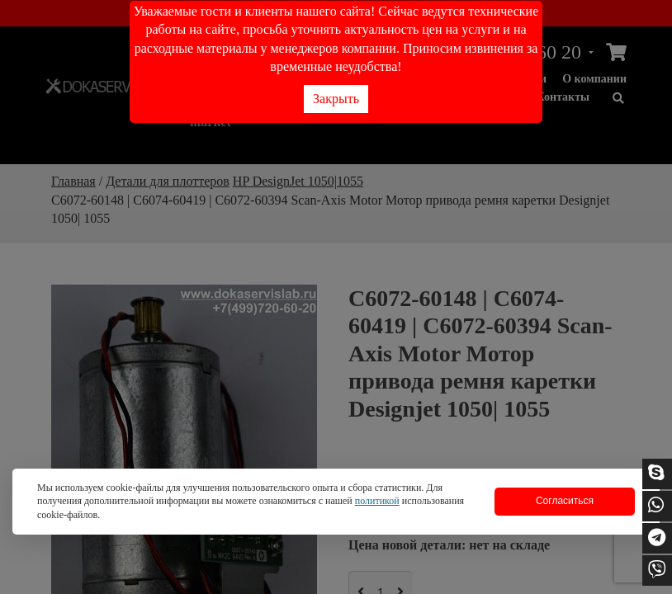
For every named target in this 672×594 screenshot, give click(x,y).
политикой (377, 501)
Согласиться (565, 501)
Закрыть (336, 99)
